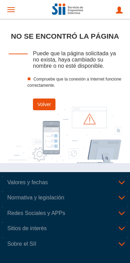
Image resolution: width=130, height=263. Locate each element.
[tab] (65, 182)
